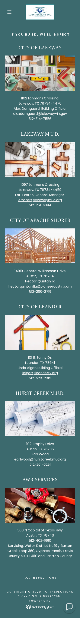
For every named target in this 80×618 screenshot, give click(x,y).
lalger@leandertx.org (40, 372)
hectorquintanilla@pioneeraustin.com (40, 286)
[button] (6, 12)
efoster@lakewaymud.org (40, 200)
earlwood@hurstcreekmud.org (40, 459)
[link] (40, 12)
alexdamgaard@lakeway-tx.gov (40, 113)
